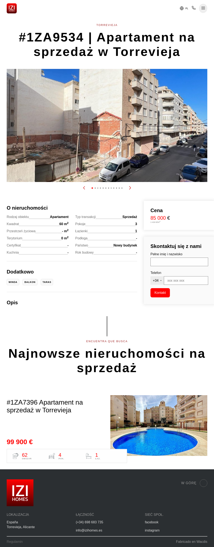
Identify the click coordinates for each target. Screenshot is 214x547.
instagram (152, 530)
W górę (194, 483)
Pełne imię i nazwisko (166, 254)
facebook (151, 522)
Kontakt (160, 292)
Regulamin (15, 541)
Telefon (155, 273)
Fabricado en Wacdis (191, 541)
